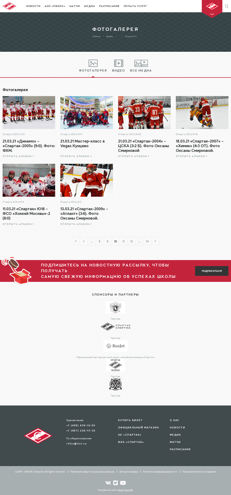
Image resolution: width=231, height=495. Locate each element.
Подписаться (212, 270)
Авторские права (128, 471)
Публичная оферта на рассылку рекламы (92, 471)
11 (123, 241)
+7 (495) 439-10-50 (80, 425)
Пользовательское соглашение (199, 471)
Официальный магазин (138, 427)
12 (131, 241)
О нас (174, 420)
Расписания (180, 449)
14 (147, 241)
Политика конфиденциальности (160, 471)
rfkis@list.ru (76, 443)
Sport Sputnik (125, 490)
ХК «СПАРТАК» (130, 434)
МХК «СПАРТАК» (131, 441)
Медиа (175, 434)
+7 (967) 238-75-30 (80, 430)
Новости (177, 427)
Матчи (175, 441)
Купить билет (130, 420)
